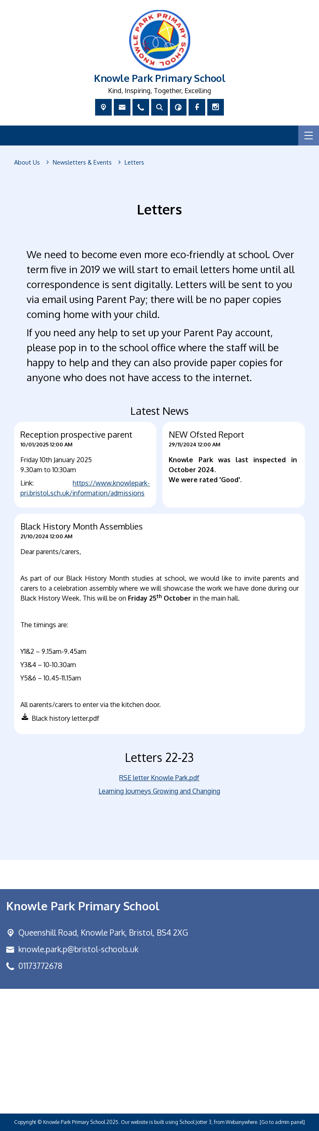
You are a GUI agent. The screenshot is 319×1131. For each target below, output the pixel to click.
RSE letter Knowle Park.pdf (160, 778)
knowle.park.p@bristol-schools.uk (78, 949)
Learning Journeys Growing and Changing (160, 791)
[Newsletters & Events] (82, 162)
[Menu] (308, 135)
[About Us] (27, 162)
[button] (58, 720)
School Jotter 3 (195, 1122)
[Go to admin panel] (282, 1122)
